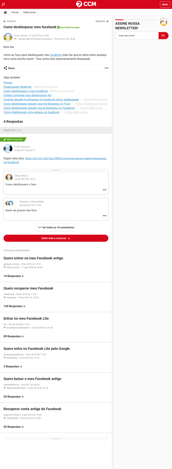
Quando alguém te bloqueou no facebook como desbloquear (41, 99)
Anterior (11, 21)
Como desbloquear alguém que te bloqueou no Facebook (39, 108)
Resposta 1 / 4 (12, 130)
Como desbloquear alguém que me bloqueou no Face (37, 103)
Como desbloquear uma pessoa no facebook (31, 112)
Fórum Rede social (95, 99)
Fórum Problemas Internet (91, 103)
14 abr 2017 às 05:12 (24, 150)
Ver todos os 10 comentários (58, 227)
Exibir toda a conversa (54, 238)
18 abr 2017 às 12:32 (24, 179)
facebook (56, 55)
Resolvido (65, 27)
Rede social (29, 12)
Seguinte (100, 21)
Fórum (15, 12)
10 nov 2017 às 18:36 (64, 39)
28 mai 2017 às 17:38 (30, 205)
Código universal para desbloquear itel (27, 95)
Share (11, 68)
